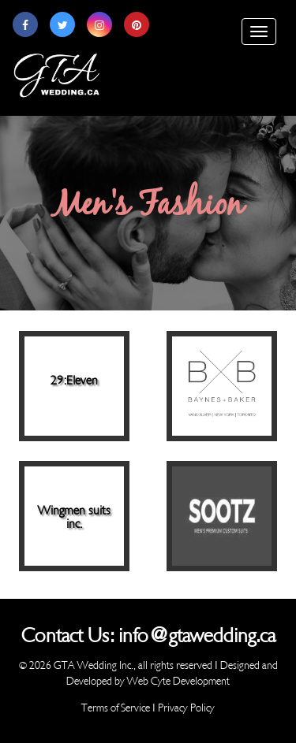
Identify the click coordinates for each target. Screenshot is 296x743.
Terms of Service (115, 708)
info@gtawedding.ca (196, 635)
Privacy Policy (186, 708)
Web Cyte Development (178, 681)
